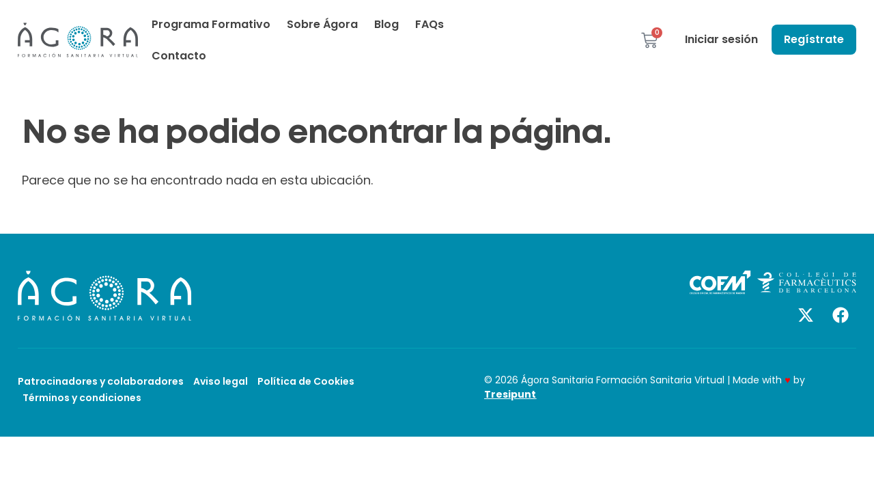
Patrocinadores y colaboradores (101, 381)
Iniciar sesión (721, 39)
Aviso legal (220, 381)
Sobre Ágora (322, 24)
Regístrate (814, 39)
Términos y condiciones (82, 398)
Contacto (179, 56)
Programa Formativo (211, 24)
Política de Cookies (305, 381)
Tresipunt (510, 394)
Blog (386, 24)
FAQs (429, 24)
